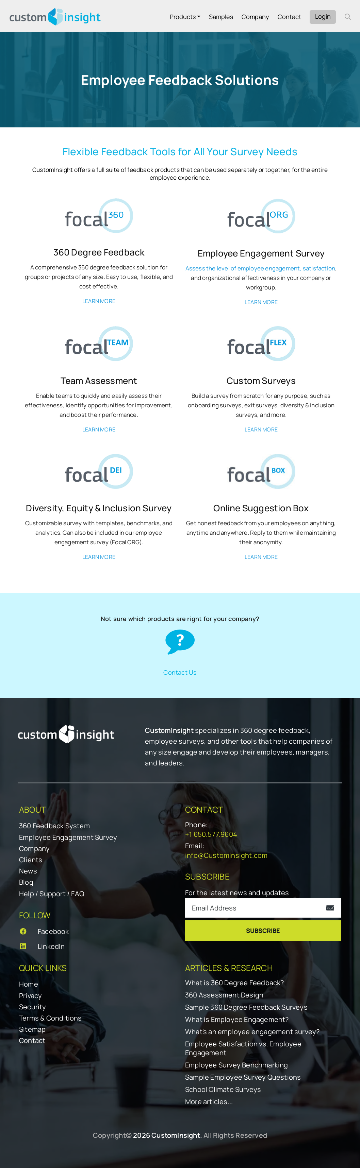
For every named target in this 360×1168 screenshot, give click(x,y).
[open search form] (347, 16)
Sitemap (32, 1029)
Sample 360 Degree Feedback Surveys (246, 1007)
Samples (221, 17)
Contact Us (179, 672)
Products (183, 17)
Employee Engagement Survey (68, 837)
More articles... (209, 1101)
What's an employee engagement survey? (252, 1031)
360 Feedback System (54, 825)
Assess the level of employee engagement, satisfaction (260, 268)
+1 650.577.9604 (211, 834)
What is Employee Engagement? (237, 1019)
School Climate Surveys (223, 1089)
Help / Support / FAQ (51, 893)
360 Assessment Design (224, 995)
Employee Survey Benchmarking (236, 1065)
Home (28, 984)
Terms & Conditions (50, 1018)
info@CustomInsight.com (226, 855)
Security (32, 1006)
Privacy (30, 995)
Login (323, 16)
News (28, 870)
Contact (289, 17)
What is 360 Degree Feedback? (234, 982)
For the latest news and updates (237, 892)
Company (255, 17)
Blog (26, 882)
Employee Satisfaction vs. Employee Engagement (243, 1048)
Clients (30, 859)
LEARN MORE (98, 301)
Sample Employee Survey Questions (243, 1077)
